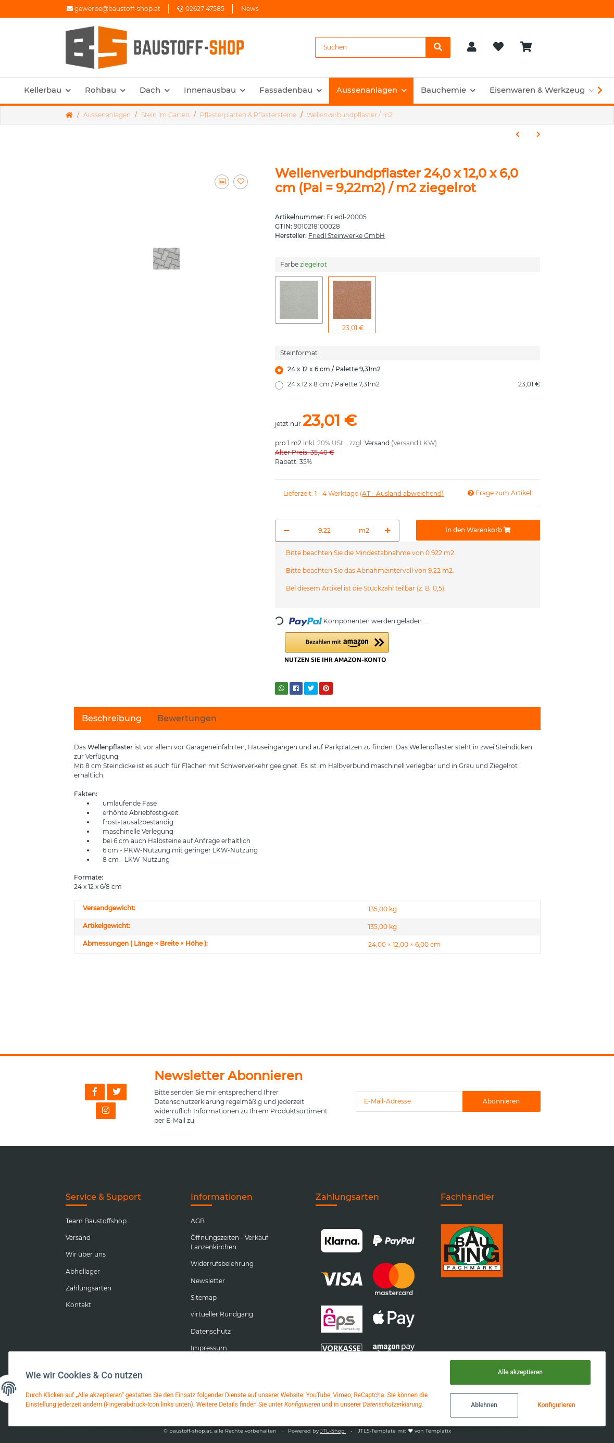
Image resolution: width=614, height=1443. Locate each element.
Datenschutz (211, 1331)
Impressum (209, 1348)
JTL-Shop (333, 1431)
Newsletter (208, 1281)
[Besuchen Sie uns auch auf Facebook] (95, 1092)
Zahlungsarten (88, 1288)
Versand (377, 443)
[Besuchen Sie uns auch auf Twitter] (117, 1092)
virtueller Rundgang (222, 1314)
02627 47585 (200, 8)
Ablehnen (484, 1405)
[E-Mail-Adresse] (409, 1101)
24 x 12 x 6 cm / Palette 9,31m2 (334, 369)
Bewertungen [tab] (187, 718)
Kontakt (78, 1305)
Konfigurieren (556, 1405)
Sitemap (204, 1297)
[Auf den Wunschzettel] (240, 181)
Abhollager (83, 1271)
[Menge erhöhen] (388, 530)
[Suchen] (370, 47)
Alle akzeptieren (520, 1372)
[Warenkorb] (530, 47)
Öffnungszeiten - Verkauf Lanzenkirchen (229, 1242)
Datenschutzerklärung (189, 1102)
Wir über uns (86, 1254)
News (250, 8)
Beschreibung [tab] (112, 718)
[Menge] (324, 530)
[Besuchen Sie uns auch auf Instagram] (106, 1110)
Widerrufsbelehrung (222, 1264)
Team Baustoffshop (96, 1221)
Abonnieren (501, 1101)
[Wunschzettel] (498, 47)
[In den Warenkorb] (478, 530)
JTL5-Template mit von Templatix (404, 1431)
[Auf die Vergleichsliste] (222, 181)
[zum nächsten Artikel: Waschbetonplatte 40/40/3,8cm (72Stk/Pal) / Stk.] (538, 134)
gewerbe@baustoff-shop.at (113, 8)
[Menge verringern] (286, 530)
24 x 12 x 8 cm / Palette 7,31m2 (413, 384)
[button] (472, 47)
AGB (198, 1221)
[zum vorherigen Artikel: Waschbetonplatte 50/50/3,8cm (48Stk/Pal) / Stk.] (517, 134)
